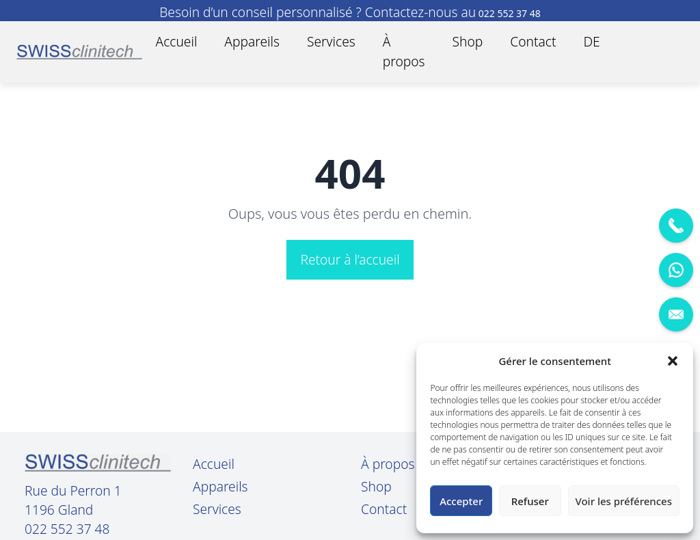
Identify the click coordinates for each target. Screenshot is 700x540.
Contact (533, 41)
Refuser (530, 501)
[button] (672, 361)
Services (331, 41)
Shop (468, 41)
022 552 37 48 (67, 529)
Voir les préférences (624, 501)
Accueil (177, 41)
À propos (404, 51)
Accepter (461, 501)
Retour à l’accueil (349, 259)
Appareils (252, 41)
